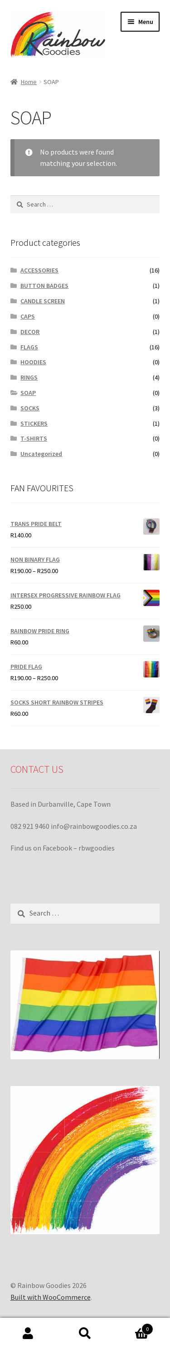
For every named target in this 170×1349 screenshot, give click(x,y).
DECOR (29, 332)
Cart (133, 1327)
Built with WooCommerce (50, 1297)
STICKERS (34, 423)
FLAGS (29, 347)
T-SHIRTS (33, 438)
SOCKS (29, 408)
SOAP (28, 393)
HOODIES (33, 362)
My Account (28, 1333)
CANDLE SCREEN (42, 301)
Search (85, 1333)
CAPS (27, 316)
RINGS (29, 377)
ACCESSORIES (39, 270)
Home (29, 82)
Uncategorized (41, 454)
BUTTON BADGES (44, 286)
